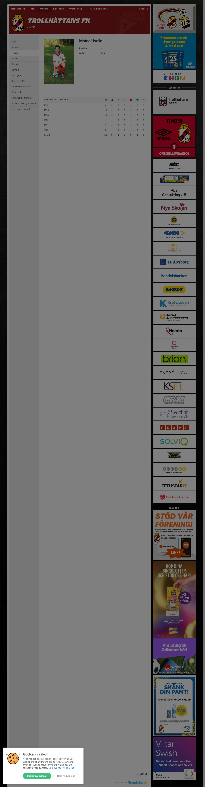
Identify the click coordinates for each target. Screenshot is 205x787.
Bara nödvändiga (66, 775)
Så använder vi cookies (61, 767)
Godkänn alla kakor (37, 775)
